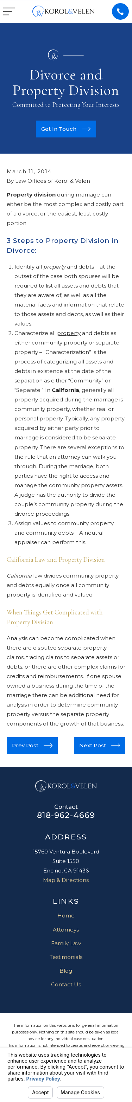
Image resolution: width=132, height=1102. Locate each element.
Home (66, 915)
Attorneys (66, 929)
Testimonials (66, 957)
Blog (65, 970)
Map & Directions (66, 880)
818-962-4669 (66, 815)
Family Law (66, 943)
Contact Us (66, 984)
